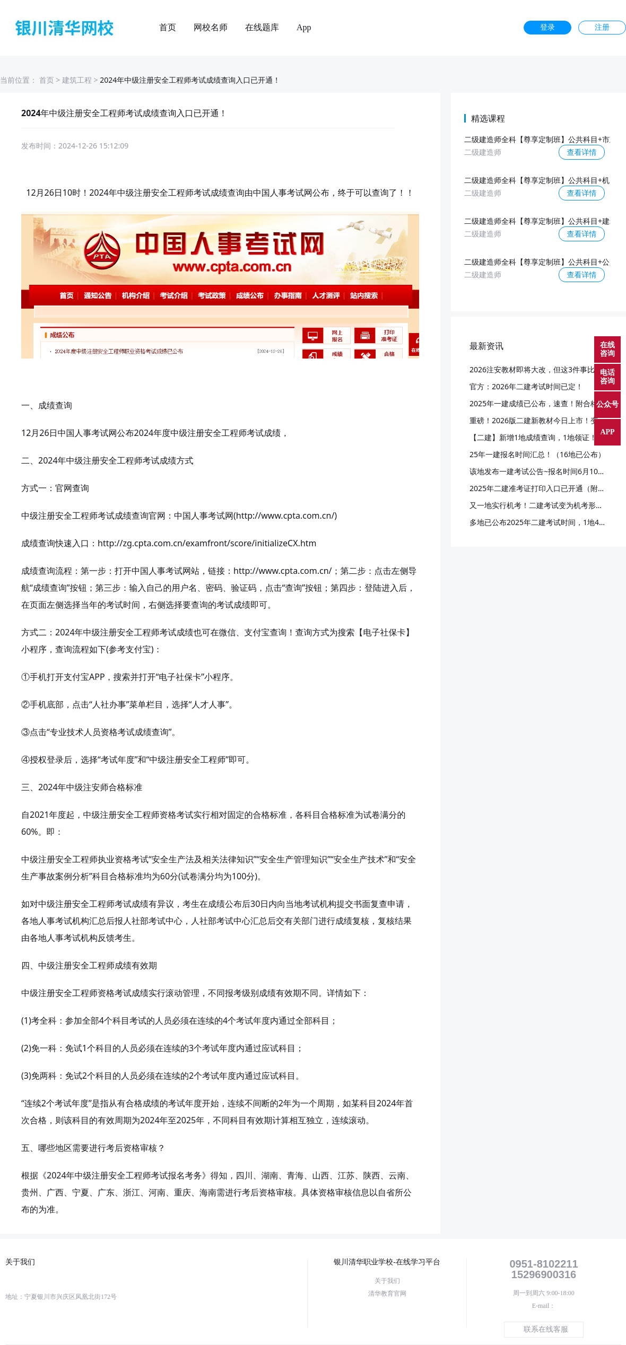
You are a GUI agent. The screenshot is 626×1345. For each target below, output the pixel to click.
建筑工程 (77, 80)
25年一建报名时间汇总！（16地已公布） (537, 454)
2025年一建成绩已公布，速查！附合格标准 (541, 403)
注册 (602, 27)
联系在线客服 (546, 1329)
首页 (167, 27)
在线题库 (262, 27)
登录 (547, 27)
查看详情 (582, 152)
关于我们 (387, 1281)
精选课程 (488, 118)
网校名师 (211, 27)
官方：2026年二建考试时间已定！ (526, 386)
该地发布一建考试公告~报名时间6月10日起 (541, 471)
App (304, 27)
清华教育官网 (387, 1293)
